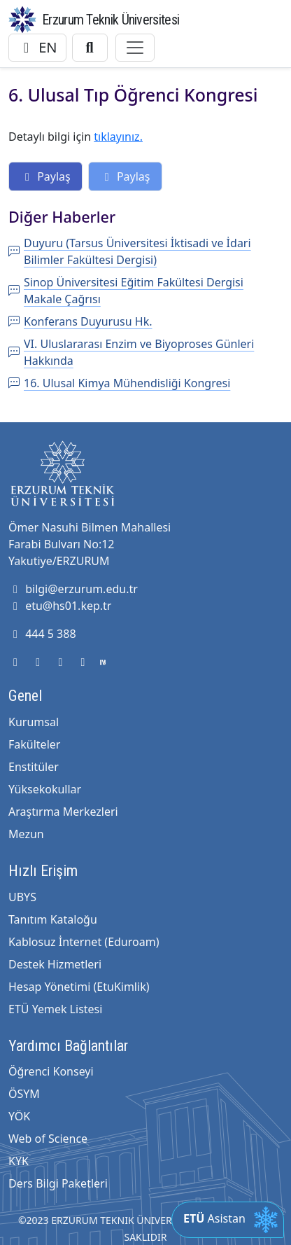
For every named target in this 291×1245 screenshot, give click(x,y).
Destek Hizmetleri (54, 964)
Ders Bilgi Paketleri (58, 1183)
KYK (18, 1161)
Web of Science (47, 1138)
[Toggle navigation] (135, 48)
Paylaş (45, 176)
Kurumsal (33, 722)
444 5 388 (42, 633)
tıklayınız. (118, 136)
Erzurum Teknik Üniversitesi (110, 19)
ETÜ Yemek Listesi (55, 1009)
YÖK (19, 1116)
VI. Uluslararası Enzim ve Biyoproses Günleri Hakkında (131, 352)
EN (37, 47)
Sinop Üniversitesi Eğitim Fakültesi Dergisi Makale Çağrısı (125, 290)
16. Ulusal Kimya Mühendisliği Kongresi (119, 383)
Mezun (26, 834)
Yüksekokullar (44, 789)
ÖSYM (24, 1093)
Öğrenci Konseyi (51, 1071)
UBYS (22, 897)
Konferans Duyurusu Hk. (80, 321)
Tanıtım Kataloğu (52, 919)
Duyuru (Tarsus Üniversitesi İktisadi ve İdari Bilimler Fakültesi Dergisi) (129, 251)
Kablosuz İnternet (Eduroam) (83, 942)
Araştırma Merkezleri (63, 811)
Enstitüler (33, 766)
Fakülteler (34, 744)
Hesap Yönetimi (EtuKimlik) (78, 986)
